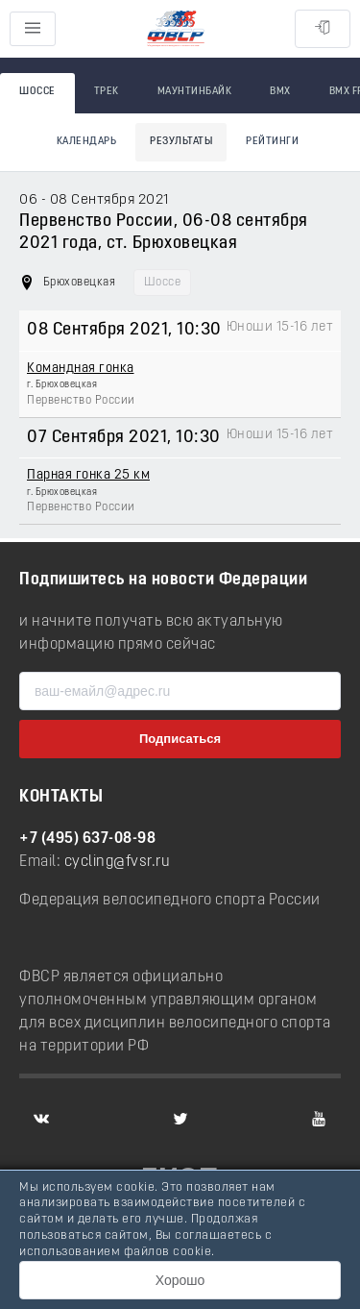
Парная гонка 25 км (88, 475)
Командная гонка (80, 368)
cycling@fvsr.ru (117, 862)
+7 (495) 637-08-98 (87, 839)
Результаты (181, 141)
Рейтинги (272, 141)
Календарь (87, 141)
